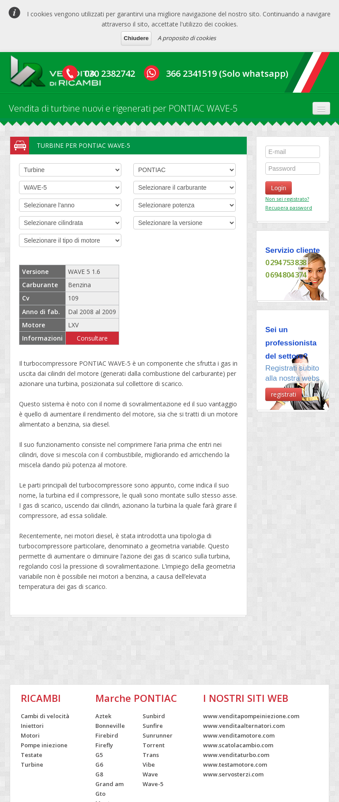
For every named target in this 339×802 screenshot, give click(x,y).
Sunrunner (158, 735)
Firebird (106, 735)
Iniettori (32, 726)
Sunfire (153, 726)
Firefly (104, 745)
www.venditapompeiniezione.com (251, 716)
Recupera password (288, 207)
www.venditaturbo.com (236, 755)
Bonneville (110, 726)
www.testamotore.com (235, 764)
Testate (31, 755)
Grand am (109, 784)
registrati (283, 394)
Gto (100, 794)
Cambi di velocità (45, 716)
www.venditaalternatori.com (244, 726)
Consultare (92, 338)
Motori (30, 735)
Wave (150, 774)
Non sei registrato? (287, 198)
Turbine (32, 764)
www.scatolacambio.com (238, 745)
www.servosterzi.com (233, 774)
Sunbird (154, 716)
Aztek (103, 716)
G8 (99, 774)
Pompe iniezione (44, 745)
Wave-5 (153, 784)
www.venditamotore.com (239, 735)
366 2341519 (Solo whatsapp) (227, 73)
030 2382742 (109, 73)
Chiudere (136, 38)
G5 (99, 755)
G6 (99, 764)
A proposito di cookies (187, 38)
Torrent (154, 745)
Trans (151, 755)
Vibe (149, 764)
